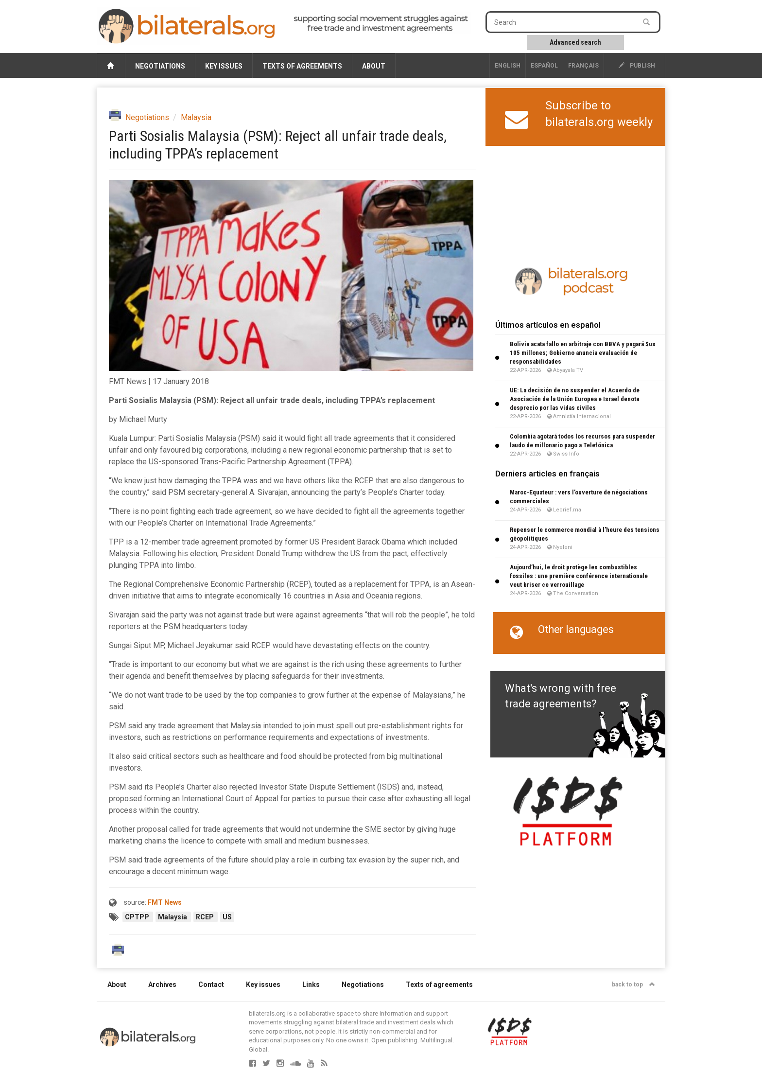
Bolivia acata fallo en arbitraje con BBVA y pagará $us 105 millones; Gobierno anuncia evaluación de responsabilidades (583, 352)
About (373, 66)
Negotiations (160, 66)
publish (637, 65)
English (507, 65)
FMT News (165, 902)
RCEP (205, 917)
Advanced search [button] (575, 42)
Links (311, 984)
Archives (162, 984)
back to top (633, 984)
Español (544, 65)
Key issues (223, 66)
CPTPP (138, 917)
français (583, 65)
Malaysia (196, 117)
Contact (211, 984)
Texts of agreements (302, 66)
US (227, 917)
